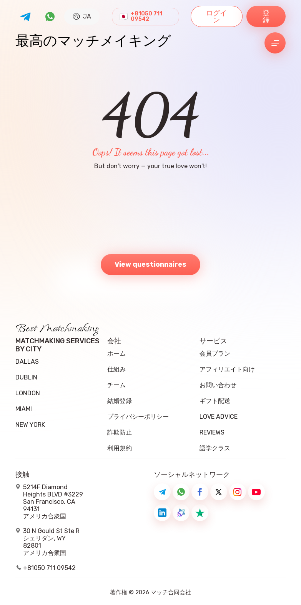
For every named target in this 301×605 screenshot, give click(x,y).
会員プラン (215, 353)
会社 (114, 341)
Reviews (212, 432)
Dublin (26, 377)
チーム (116, 385)
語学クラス (215, 448)
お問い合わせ (218, 385)
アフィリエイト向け (227, 369)
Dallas (27, 361)
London (27, 393)
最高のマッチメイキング (93, 43)
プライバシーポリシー (138, 416)
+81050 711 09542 (146, 16)
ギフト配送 (215, 400)
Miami (23, 409)
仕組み (116, 369)
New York (30, 424)
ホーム (116, 353)
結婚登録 (119, 400)
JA (82, 16)
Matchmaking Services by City (57, 345)
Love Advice (219, 416)
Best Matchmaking (57, 331)
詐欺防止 (119, 432)
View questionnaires (150, 264)
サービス (213, 341)
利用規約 (119, 448)
